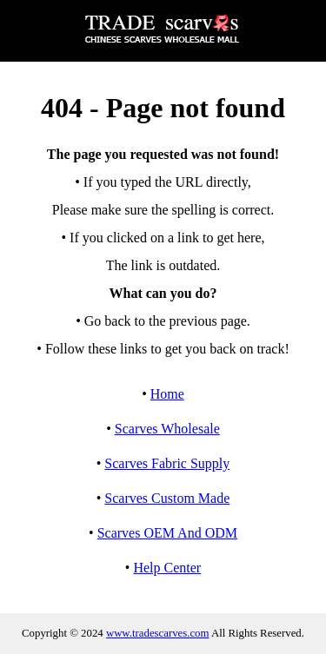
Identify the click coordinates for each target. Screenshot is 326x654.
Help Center (167, 567)
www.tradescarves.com (158, 633)
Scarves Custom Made (167, 498)
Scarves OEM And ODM (167, 532)
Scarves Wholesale (167, 428)
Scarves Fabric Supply (167, 463)
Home (167, 393)
